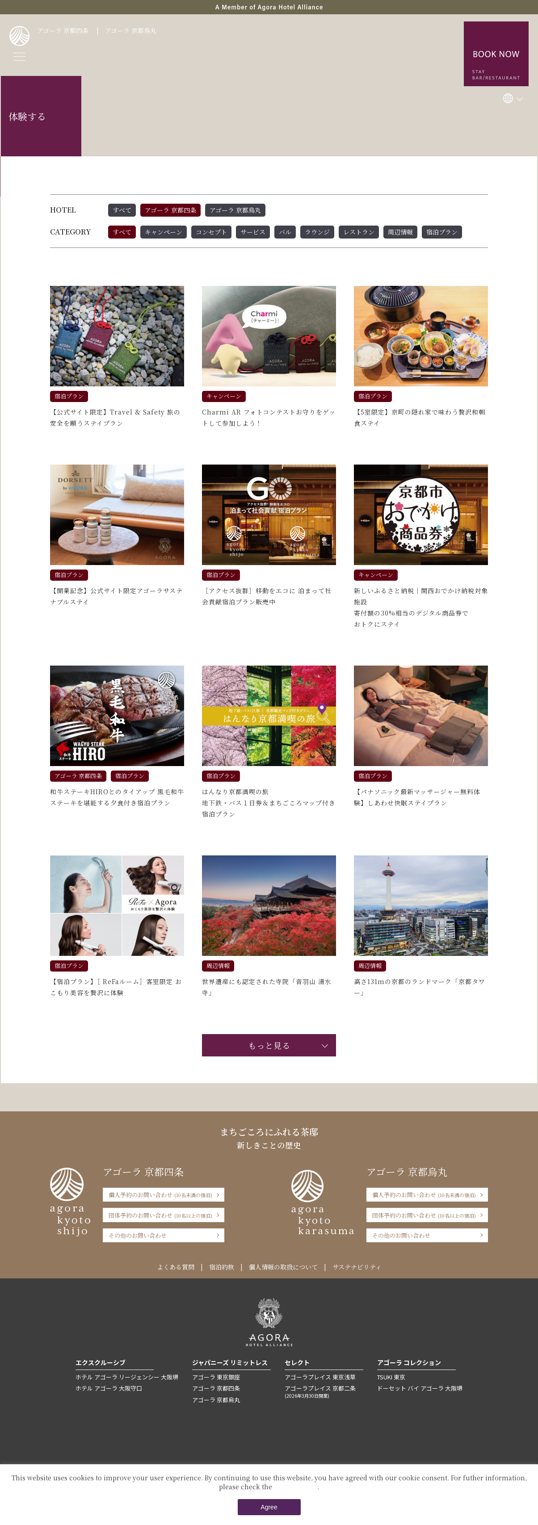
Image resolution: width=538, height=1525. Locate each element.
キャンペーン (163, 231)
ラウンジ (317, 231)
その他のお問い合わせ (138, 1235)
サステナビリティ (357, 1266)
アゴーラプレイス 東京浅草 (320, 1377)
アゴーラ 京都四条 (62, 30)
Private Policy (295, 1486)
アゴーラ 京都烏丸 (130, 30)
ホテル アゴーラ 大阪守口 (109, 1388)
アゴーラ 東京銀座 (216, 1377)
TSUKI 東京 (391, 1377)
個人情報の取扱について (283, 1266)
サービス (252, 231)
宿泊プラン (442, 231)
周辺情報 (400, 231)
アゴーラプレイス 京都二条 (324, 1391)
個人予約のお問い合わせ (160, 1194)
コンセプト (211, 231)
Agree (269, 1507)
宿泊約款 (221, 1266)
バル (285, 231)
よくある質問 (175, 1266)
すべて (122, 209)
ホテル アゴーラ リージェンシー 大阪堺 (127, 1377)
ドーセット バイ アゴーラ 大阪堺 (419, 1388)
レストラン (358, 231)
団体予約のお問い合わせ (160, 1215)
